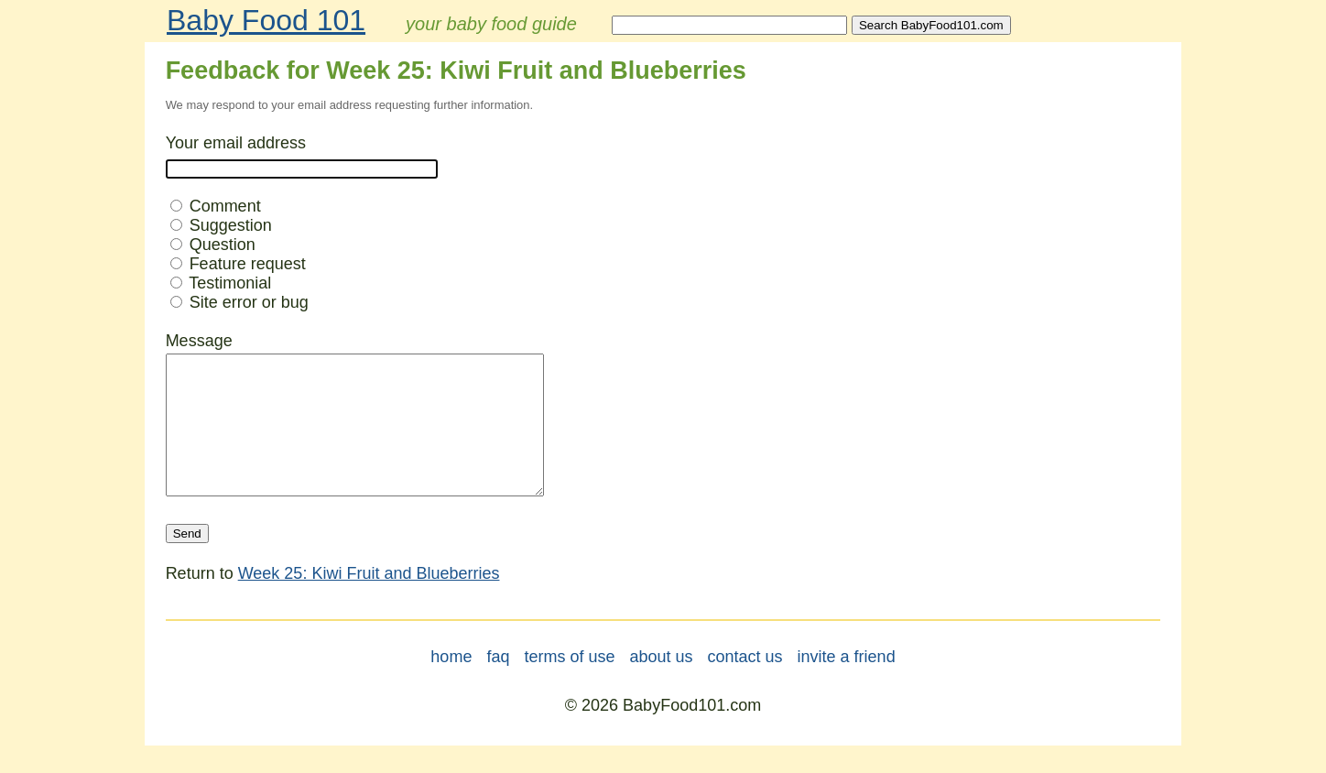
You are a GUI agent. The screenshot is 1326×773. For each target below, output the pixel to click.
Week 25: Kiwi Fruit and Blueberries (369, 601)
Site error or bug (239, 302)
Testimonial (221, 283)
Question (212, 244)
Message (199, 341)
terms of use (569, 684)
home (451, 684)
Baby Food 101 (266, 20)
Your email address (236, 143)
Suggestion (221, 225)
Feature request (238, 264)
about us (660, 684)
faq (497, 684)
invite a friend (847, 684)
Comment (215, 206)
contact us (745, 684)
